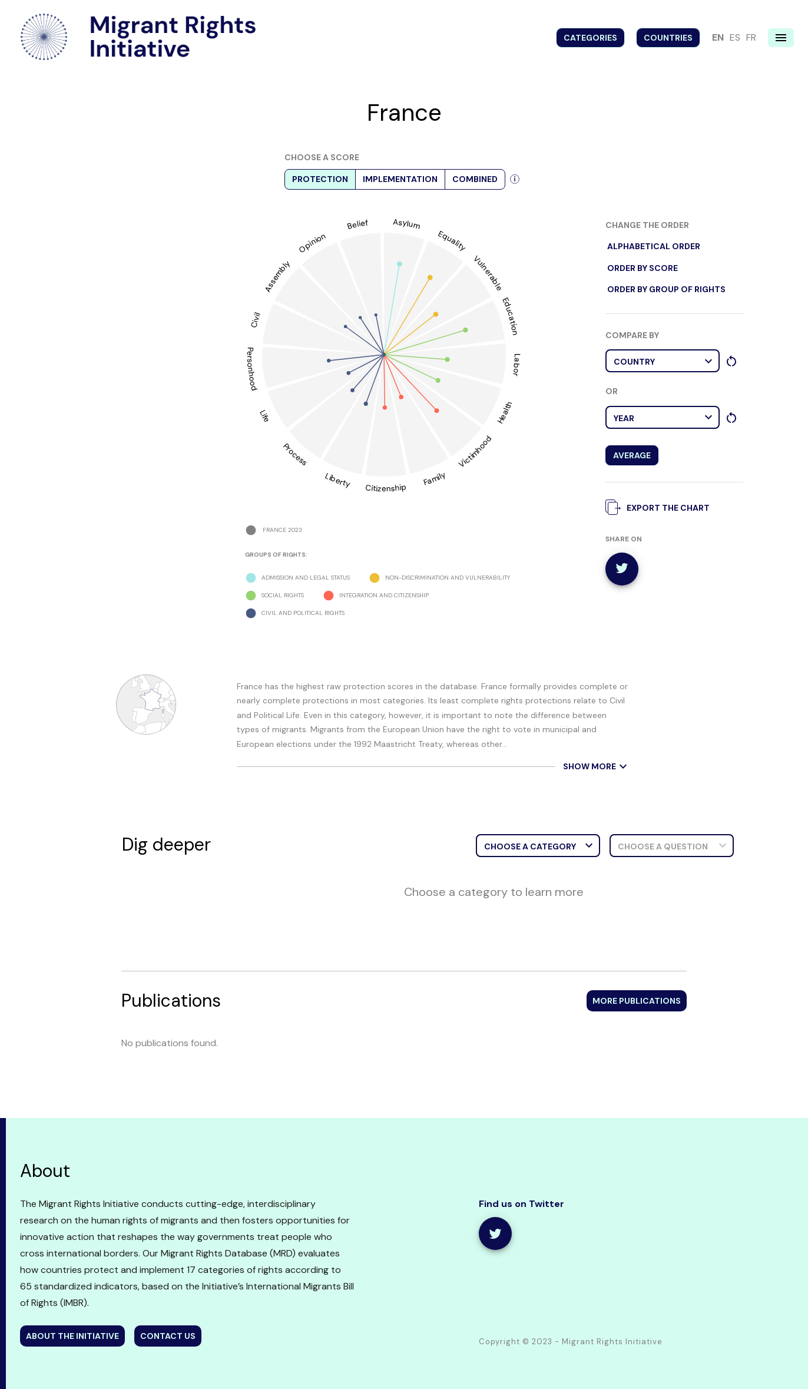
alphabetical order (653, 246)
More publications (636, 1001)
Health (504, 412)
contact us (168, 1336)
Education (510, 315)
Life (264, 416)
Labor (516, 364)
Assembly (277, 276)
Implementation (400, 179)
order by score (642, 268)
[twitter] (621, 569)
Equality (452, 241)
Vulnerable (488, 272)
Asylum (407, 224)
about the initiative (72, 1336)
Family (434, 478)
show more (597, 767)
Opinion (312, 242)
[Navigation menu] (781, 37)
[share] (495, 1233)
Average (632, 455)
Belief (357, 224)
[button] (662, 360)
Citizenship (386, 487)
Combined (475, 179)
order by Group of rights (666, 289)
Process (296, 454)
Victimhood (475, 451)
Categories (590, 38)
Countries (668, 38)
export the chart (660, 506)
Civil (255, 320)
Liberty (337, 480)
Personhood (252, 369)
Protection (320, 179)
